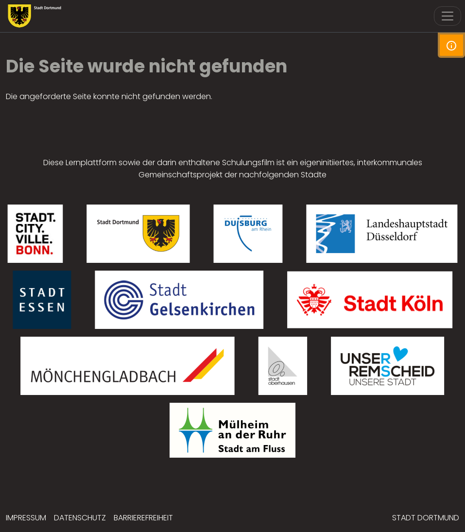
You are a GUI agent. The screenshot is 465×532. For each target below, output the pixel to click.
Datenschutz (80, 517)
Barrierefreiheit (143, 517)
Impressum (26, 517)
